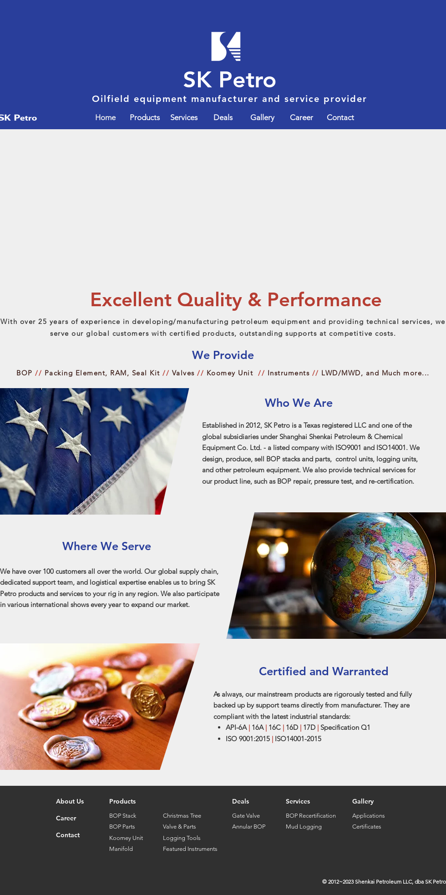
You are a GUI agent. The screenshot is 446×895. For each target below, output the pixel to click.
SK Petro (230, 79)
